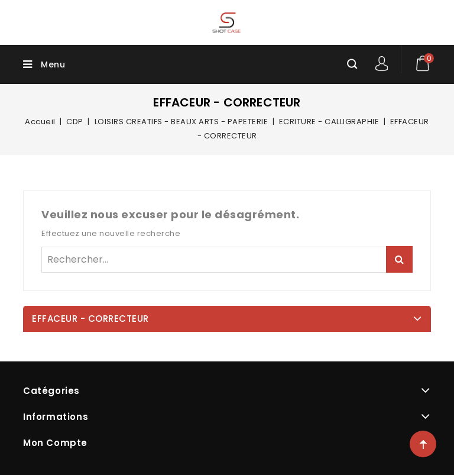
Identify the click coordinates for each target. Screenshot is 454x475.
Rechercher (399, 259)
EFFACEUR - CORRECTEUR (90, 318)
